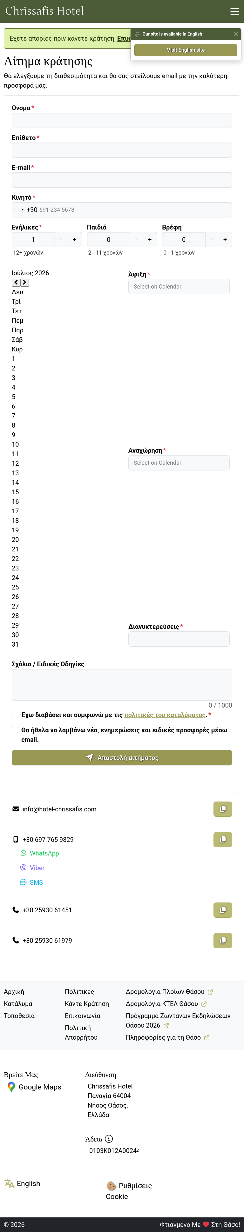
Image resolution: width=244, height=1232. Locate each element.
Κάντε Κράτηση (87, 1004)
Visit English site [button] (186, 50)
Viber (31, 868)
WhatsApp (39, 853)
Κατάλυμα (18, 1004)
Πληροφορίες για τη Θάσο (163, 1037)
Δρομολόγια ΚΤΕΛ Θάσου (162, 1004)
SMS (31, 882)
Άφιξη (137, 274)
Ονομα (21, 108)
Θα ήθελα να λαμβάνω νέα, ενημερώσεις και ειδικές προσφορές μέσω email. (124, 734)
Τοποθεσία (19, 1016)
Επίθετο (24, 138)
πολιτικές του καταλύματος (165, 715)
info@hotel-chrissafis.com (54, 809)
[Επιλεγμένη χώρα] (24, 210)
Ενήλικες (25, 227)
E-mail (21, 167)
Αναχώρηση (145, 450)
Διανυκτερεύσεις (153, 626)
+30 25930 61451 (42, 910)
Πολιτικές (79, 992)
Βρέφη (171, 227)
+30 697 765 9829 (43, 839)
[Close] (236, 34)
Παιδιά (96, 227)
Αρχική (14, 992)
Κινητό (21, 197)
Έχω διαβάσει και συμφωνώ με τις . (114, 715)
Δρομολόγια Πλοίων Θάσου (165, 992)
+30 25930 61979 (42, 940)
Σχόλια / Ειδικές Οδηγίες (48, 664)
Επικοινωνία (82, 1016)
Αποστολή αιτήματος (122, 758)
